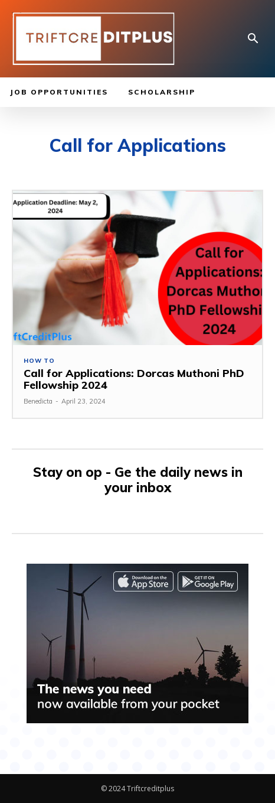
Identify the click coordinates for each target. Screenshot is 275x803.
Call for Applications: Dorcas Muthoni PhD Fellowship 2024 (134, 379)
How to (39, 361)
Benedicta (38, 401)
